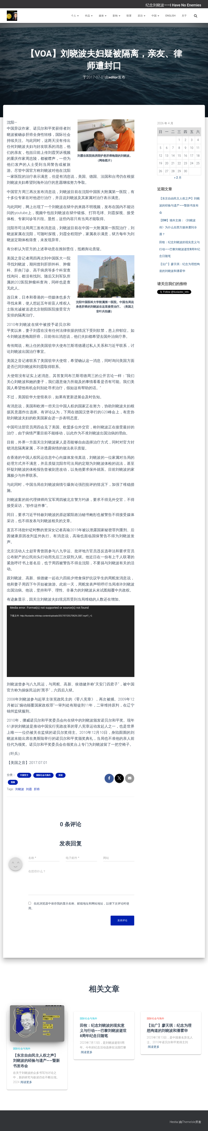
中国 (155, 15)
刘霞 (29, 789)
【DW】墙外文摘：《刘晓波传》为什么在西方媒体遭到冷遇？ (178, 227)
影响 (116, 15)
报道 (61, 775)
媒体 (102, 15)
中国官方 (24, 775)
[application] (70, 641)
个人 (75, 15)
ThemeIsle (188, 1121)
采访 (141, 15)
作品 (89, 15)
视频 (13, 782)
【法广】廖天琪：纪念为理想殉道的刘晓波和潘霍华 (169, 1028)
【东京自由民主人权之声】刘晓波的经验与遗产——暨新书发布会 (179, 205)
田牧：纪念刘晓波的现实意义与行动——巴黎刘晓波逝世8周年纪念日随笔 (179, 248)
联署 (129, 15)
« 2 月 (178, 177)
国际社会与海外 (43, 775)
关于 (184, 15)
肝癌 (37, 789)
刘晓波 (19, 789)
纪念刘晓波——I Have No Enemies (173, 5)
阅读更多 (26, 1082)
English (170, 15)
